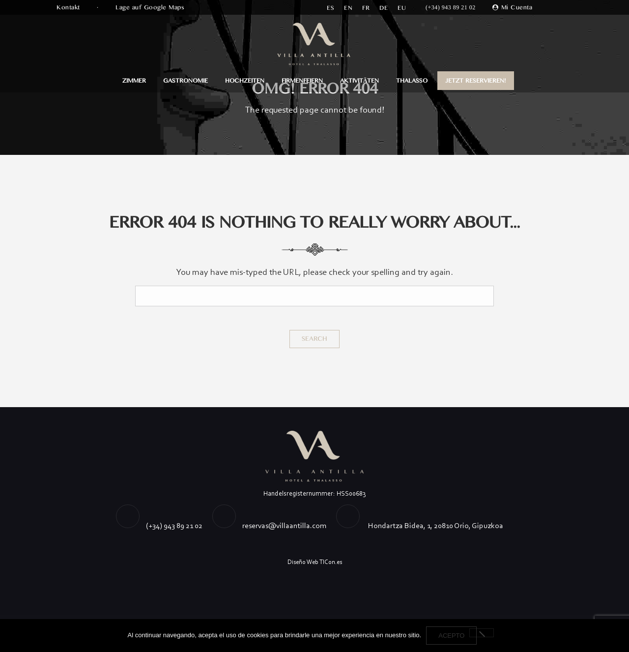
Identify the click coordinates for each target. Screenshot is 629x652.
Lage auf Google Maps (151, 7)
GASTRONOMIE (185, 80)
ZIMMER (134, 80)
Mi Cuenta (517, 7)
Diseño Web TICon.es (314, 561)
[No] (481, 632)
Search (314, 339)
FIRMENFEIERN (302, 80)
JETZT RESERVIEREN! (475, 80)
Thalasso (412, 80)
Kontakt (69, 7)
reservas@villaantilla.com (284, 525)
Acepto (451, 635)
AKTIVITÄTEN (359, 80)
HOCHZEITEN (244, 80)
